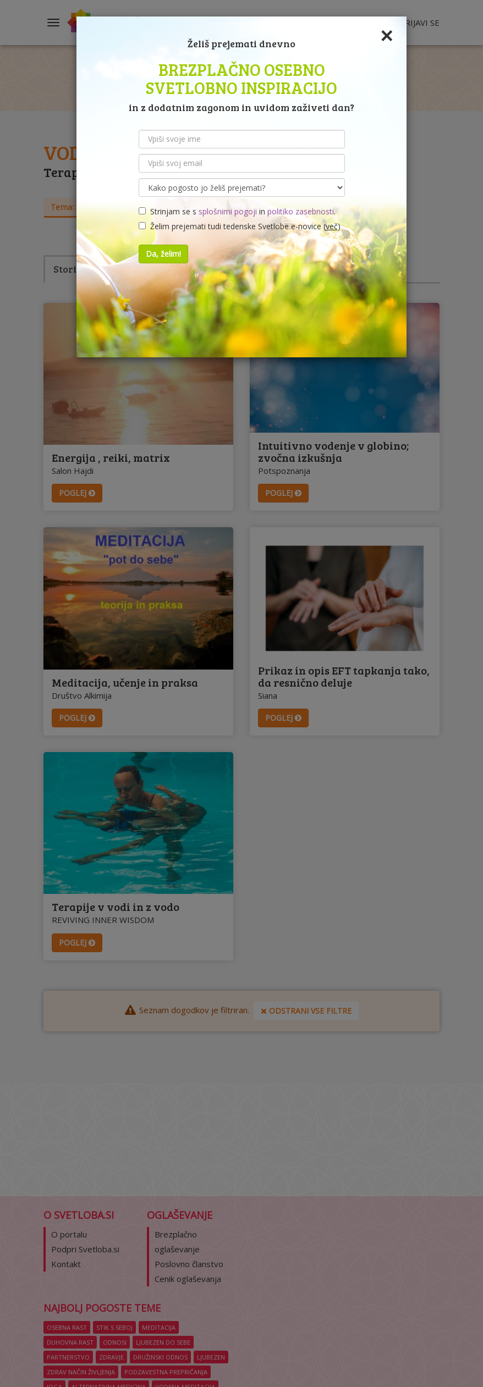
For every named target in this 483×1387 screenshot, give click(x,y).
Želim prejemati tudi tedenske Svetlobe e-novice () (240, 226)
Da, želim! (163, 253)
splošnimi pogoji (228, 211)
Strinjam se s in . (237, 211)
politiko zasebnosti (300, 211)
